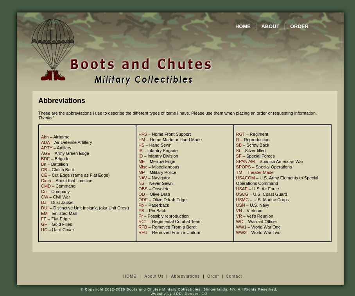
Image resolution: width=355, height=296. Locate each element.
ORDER (299, 26)
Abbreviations (185, 276)
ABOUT (270, 26)
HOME (243, 26)
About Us (154, 276)
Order (213, 276)
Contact (234, 276)
